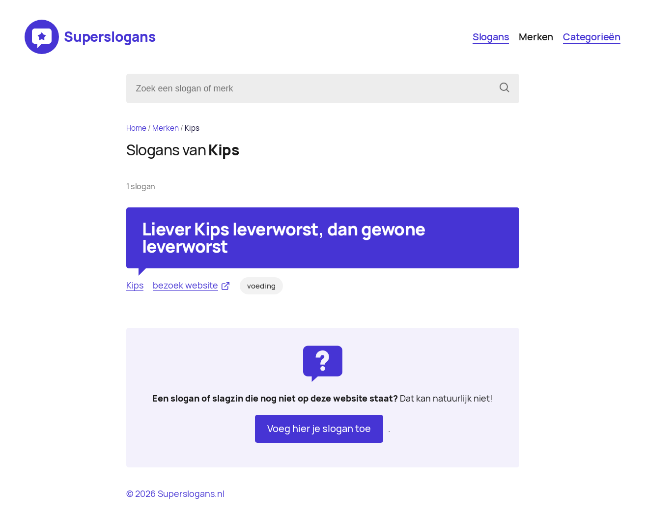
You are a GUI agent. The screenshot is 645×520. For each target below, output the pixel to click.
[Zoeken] (504, 88)
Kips (134, 285)
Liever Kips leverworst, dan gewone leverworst (283, 238)
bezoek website (185, 285)
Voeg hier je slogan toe (319, 428)
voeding (261, 286)
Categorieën (591, 36)
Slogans (491, 36)
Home (136, 128)
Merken (536, 36)
